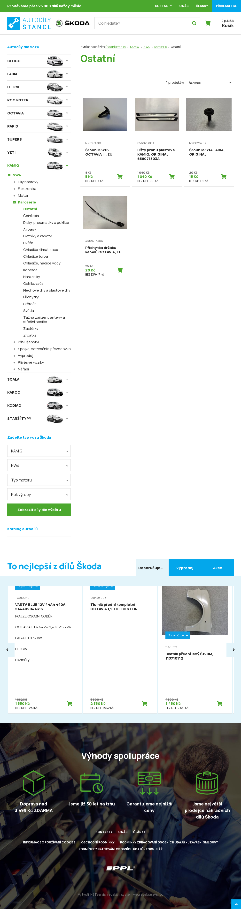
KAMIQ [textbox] (17, 451)
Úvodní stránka (115, 47)
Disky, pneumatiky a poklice (46, 222)
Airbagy (29, 229)
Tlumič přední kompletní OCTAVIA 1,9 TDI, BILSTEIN (114, 606)
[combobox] (39, 451)
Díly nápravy (28, 181)
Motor (23, 195)
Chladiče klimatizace (40, 249)
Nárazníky (31, 276)
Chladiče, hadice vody (42, 263)
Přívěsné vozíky (31, 362)
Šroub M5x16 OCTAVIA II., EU (98, 152)
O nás (184, 6)
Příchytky (31, 297)
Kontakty (163, 6)
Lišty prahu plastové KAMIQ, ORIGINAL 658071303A (156, 154)
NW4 (146, 47)
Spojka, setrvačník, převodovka (44, 348)
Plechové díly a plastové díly (46, 290)
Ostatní (30, 208)
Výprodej (25, 355)
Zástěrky (30, 328)
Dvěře (28, 242)
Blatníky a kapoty (37, 236)
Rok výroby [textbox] (21, 494)
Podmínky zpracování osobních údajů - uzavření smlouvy (169, 842)
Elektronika (27, 188)
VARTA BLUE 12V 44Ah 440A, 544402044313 (41, 606)
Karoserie (160, 47)
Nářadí (23, 369)
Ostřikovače (33, 283)
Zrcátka (30, 335)
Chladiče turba (35, 256)
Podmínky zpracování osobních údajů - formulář (120, 849)
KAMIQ (134, 47)
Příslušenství (28, 342)
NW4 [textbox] (15, 465)
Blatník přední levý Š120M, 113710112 (189, 656)
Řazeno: (211, 82)
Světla (28, 310)
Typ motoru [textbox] (21, 480)
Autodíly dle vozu (23, 46)
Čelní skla (31, 215)
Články (202, 6)
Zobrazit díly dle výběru (39, 509)
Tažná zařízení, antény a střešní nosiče (44, 319)
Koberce (30, 269)
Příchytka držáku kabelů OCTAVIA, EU (103, 250)
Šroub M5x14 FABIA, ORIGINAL (207, 152)
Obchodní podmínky (98, 842)
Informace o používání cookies (49, 842)
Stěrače (30, 303)
